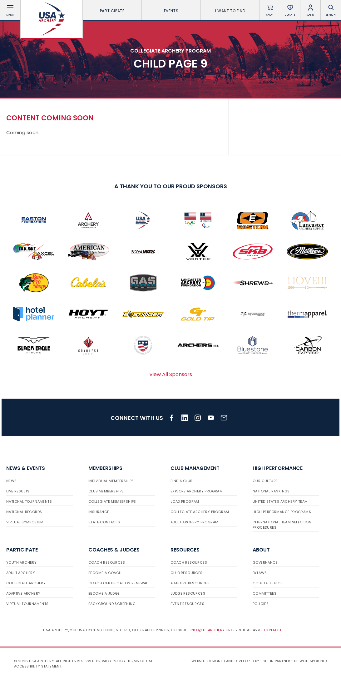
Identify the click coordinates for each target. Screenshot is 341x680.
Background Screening (112, 603)
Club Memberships (106, 491)
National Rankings (271, 491)
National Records (24, 511)
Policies (261, 603)
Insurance (98, 511)
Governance (265, 562)
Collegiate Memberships (112, 501)
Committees (264, 593)
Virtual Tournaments (27, 603)
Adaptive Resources (190, 583)
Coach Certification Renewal (118, 583)
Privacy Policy (111, 660)
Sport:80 (318, 660)
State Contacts (104, 522)
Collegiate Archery (26, 583)
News (11, 480)
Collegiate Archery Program (199, 511)
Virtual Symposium (25, 522)
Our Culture (265, 480)
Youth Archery (21, 562)
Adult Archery (20, 572)
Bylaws (260, 572)
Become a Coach (105, 572)
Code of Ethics (268, 583)
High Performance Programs (282, 511)
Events (171, 10)
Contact (273, 629)
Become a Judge (104, 593)
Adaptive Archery (23, 593)
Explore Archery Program (196, 491)
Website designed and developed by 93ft (230, 660)
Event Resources (187, 603)
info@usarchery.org (212, 629)
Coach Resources (106, 562)
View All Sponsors (170, 374)
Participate (112, 10)
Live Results (18, 491)
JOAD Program (184, 501)
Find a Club (181, 480)
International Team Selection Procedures (282, 525)
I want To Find (230, 10)
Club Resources (186, 572)
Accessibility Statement (38, 666)
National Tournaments (29, 501)
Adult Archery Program (194, 522)
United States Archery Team (280, 501)
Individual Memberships (111, 480)
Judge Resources (187, 593)
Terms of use (140, 660)
